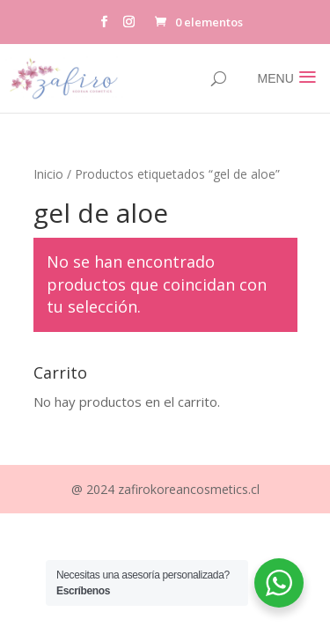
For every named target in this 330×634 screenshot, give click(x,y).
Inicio (48, 174)
